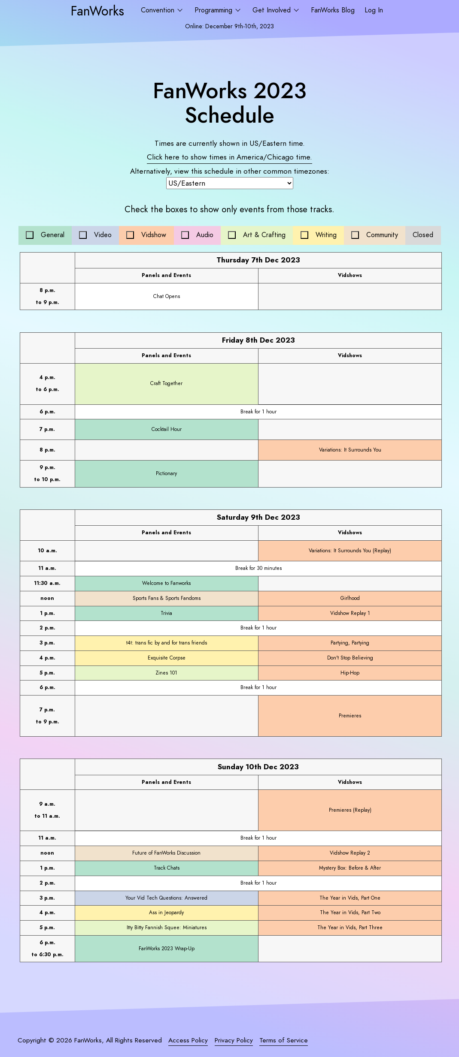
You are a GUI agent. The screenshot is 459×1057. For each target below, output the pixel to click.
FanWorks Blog (333, 10)
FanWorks (97, 11)
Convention (158, 10)
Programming (214, 10)
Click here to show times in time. (229, 157)
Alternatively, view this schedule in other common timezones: (229, 171)
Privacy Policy (234, 1040)
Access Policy (188, 1040)
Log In (374, 10)
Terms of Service (283, 1040)
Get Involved (272, 10)
